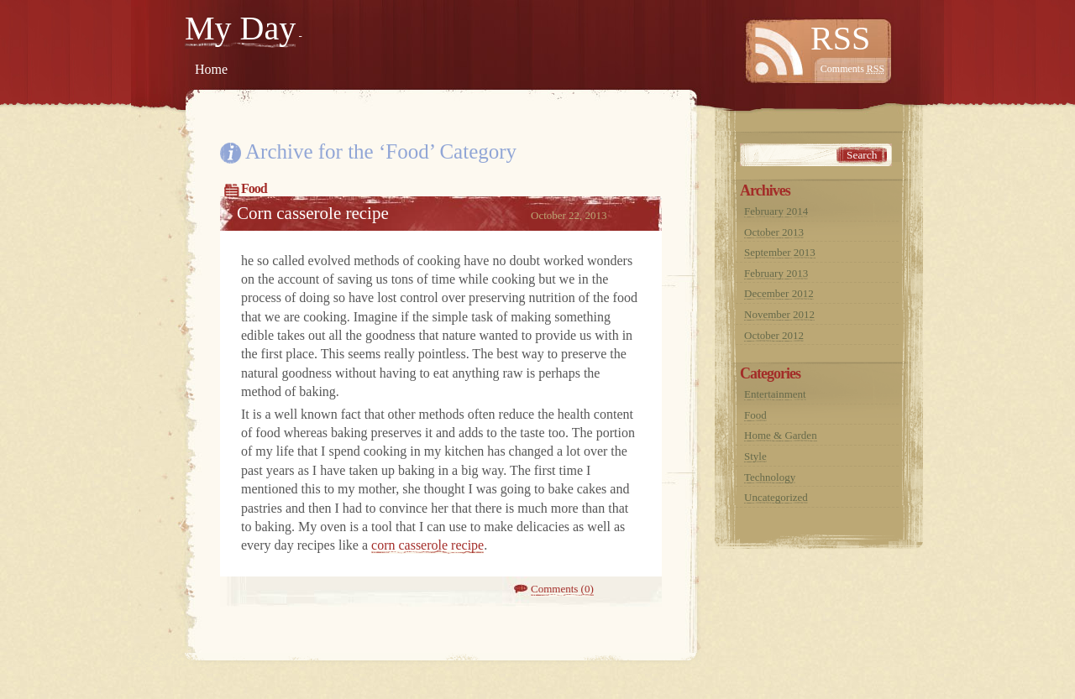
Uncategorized (776, 497)
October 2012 (774, 335)
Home (211, 69)
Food (254, 188)
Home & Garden (780, 435)
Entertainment (775, 394)
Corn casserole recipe (313, 213)
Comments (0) (562, 588)
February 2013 (776, 273)
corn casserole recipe (427, 545)
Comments (852, 69)
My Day (240, 28)
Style (755, 456)
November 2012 (779, 314)
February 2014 (776, 211)
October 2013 (774, 232)
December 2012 (779, 293)
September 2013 (779, 252)
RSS (840, 38)
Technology (769, 477)
